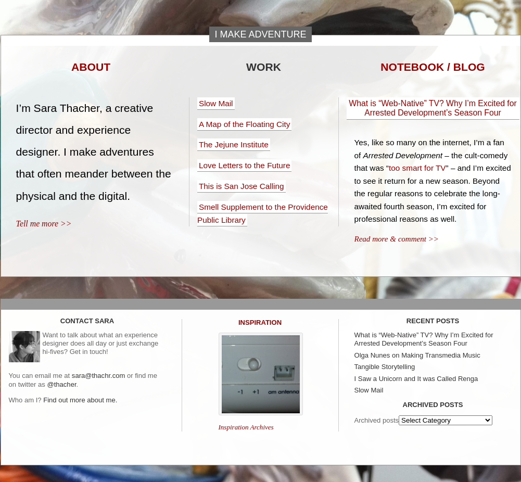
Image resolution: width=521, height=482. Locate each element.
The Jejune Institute (234, 144)
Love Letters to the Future (244, 165)
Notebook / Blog (432, 67)
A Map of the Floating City (244, 124)
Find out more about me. (80, 400)
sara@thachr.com (98, 375)
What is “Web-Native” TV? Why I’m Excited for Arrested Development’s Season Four (432, 108)
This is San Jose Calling (241, 186)
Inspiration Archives (246, 427)
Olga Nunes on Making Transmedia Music (417, 355)
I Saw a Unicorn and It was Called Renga (416, 379)
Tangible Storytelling (384, 367)
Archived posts (376, 420)
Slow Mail (216, 103)
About (90, 67)
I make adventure (260, 34)
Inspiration (260, 322)
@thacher (61, 384)
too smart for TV (417, 167)
